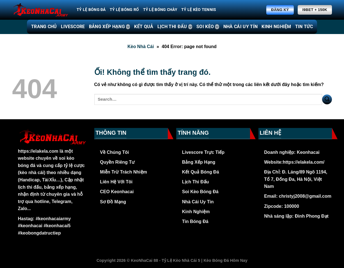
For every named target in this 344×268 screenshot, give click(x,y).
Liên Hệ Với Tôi (116, 181)
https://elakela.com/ (304, 162)
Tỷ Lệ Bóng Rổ (124, 9)
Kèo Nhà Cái (140, 46)
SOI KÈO (207, 27)
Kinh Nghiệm (196, 211)
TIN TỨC (304, 26)
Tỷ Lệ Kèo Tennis (198, 9)
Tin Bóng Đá (195, 221)
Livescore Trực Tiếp (203, 152)
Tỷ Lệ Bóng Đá (91, 9)
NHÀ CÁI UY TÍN (240, 26)
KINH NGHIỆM (276, 26)
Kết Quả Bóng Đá (200, 172)
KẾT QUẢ (143, 26)
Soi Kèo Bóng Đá (200, 191)
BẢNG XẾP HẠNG (109, 27)
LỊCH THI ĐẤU (174, 27)
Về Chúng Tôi (114, 152)
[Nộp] (327, 99)
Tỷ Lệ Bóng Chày (160, 9)
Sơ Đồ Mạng (113, 201)
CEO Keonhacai (117, 191)
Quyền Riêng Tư (117, 162)
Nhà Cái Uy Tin (198, 201)
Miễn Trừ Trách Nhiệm (123, 172)
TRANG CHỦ (44, 26)
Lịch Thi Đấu (195, 181)
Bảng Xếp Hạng (198, 162)
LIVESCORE (73, 26)
